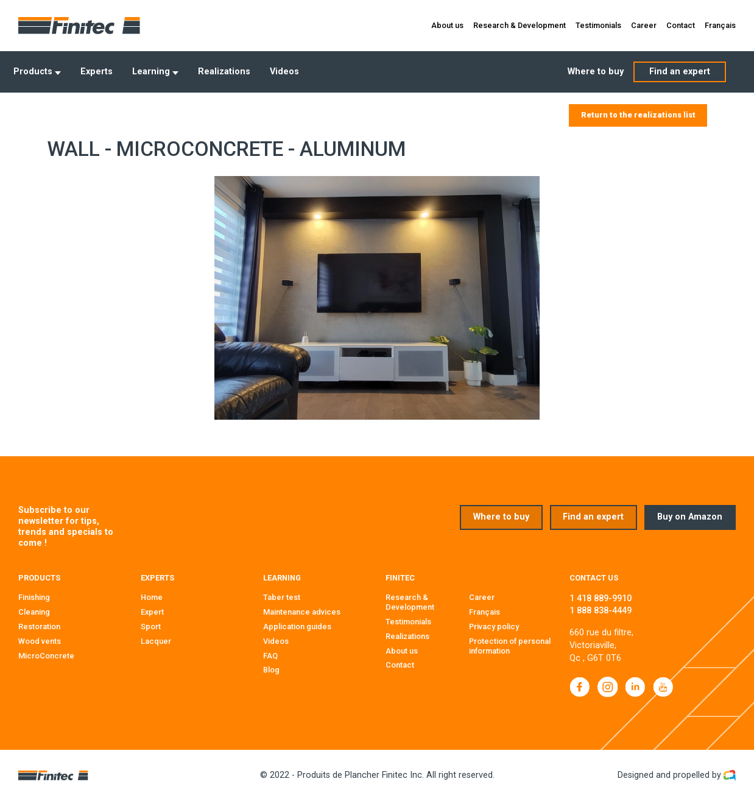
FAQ (270, 655)
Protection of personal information (510, 646)
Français (720, 25)
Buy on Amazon (689, 517)
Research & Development (519, 25)
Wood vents (39, 641)
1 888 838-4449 (600, 610)
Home (152, 597)
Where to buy (596, 71)
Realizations (224, 71)
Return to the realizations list (638, 114)
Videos (284, 71)
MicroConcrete (46, 655)
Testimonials (598, 25)
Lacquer (156, 641)
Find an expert (679, 71)
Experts (96, 71)
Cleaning (34, 611)
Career (644, 25)
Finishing (34, 597)
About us (447, 25)
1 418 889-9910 (600, 598)
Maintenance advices (301, 611)
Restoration (39, 626)
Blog (271, 669)
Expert (152, 611)
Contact (680, 25)
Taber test (281, 597)
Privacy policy (494, 626)
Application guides (297, 626)
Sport (151, 626)
